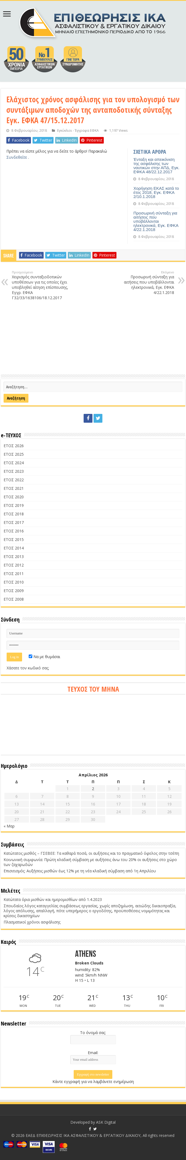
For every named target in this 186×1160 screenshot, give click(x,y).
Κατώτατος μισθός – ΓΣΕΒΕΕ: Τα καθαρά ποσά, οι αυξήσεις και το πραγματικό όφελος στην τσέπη (91, 853)
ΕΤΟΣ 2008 (14, 599)
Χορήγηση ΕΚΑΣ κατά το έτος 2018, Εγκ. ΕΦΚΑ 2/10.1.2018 (156, 192)
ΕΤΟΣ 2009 (14, 590)
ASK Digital (106, 1122)
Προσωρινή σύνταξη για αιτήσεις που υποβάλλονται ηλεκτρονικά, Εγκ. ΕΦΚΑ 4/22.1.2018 (155, 221)
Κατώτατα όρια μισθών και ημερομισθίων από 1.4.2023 (53, 899)
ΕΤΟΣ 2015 (14, 539)
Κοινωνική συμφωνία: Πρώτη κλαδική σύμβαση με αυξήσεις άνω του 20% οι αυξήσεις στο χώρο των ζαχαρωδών (90, 862)
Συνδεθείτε (17, 157)
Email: (93, 1052)
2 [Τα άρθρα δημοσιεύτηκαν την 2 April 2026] (93, 788)
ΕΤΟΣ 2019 (14, 505)
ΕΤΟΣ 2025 (14, 454)
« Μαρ (9, 826)
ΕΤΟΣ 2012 (14, 565)
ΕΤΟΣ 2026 (14, 445)
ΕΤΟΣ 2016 (14, 531)
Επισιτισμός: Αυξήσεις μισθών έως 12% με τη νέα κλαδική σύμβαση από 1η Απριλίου (80, 870)
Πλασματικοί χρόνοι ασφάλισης (32, 922)
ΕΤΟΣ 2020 (14, 496)
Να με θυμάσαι (44, 656)
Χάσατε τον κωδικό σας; (28, 667)
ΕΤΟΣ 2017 (14, 522)
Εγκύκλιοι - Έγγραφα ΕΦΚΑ (78, 130)
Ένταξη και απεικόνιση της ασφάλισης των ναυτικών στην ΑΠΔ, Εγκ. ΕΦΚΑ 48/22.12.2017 (156, 165)
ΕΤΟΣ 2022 (14, 479)
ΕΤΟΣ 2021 (14, 488)
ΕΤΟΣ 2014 (14, 548)
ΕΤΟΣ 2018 (14, 513)
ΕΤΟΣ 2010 (14, 582)
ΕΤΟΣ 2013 (14, 556)
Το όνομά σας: (93, 1032)
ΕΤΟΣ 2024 (14, 462)
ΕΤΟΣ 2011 (14, 573)
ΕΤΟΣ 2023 (14, 471)
